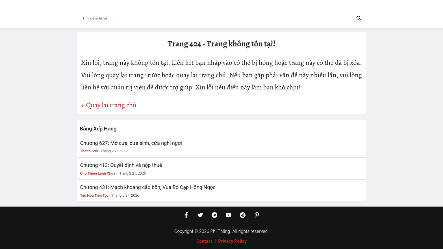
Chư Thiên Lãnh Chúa (97, 173)
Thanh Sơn (89, 151)
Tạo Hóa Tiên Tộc (94, 195)
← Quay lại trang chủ (108, 105)
